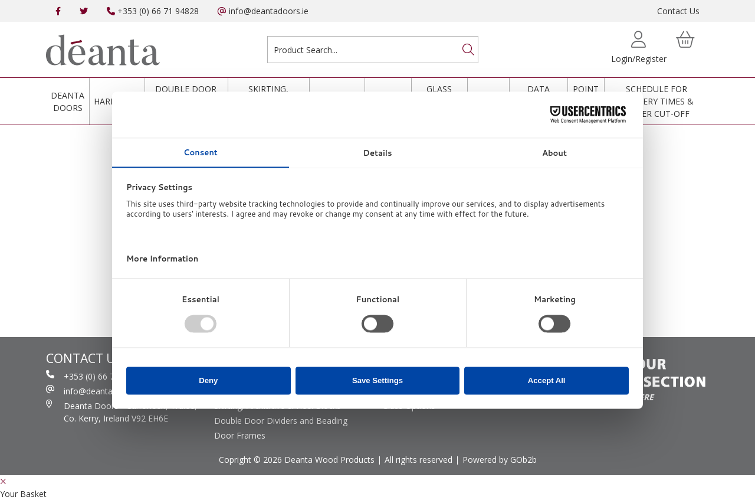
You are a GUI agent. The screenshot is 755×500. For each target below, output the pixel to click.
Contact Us (678, 11)
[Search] (468, 49)
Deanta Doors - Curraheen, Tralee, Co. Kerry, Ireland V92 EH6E (121, 412)
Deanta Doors (67, 101)
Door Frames (239, 435)
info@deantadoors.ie (263, 11)
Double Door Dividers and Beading (280, 420)
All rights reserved (418, 459)
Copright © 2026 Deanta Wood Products (297, 459)
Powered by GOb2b (499, 459)
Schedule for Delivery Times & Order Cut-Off (657, 101)
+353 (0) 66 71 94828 (153, 11)
